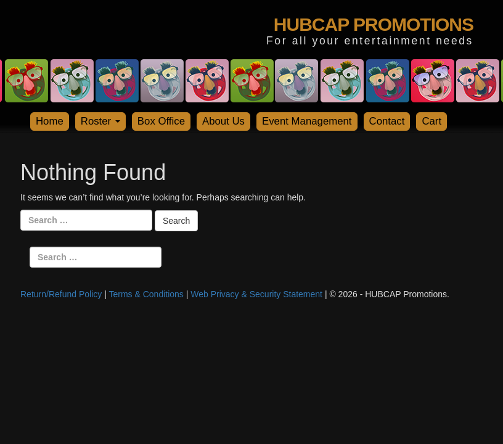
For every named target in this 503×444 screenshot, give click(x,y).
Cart (431, 121)
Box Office (161, 121)
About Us (223, 121)
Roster (100, 121)
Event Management (307, 121)
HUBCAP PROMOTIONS (373, 24)
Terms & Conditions (145, 294)
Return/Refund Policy (61, 294)
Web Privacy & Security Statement (256, 294)
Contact (387, 121)
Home (49, 121)
